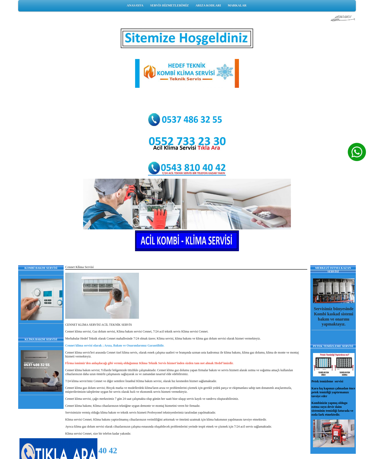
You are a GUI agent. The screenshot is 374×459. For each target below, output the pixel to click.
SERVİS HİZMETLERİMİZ (169, 5)
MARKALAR (237, 5)
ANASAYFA (135, 5)
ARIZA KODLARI (208, 5)
